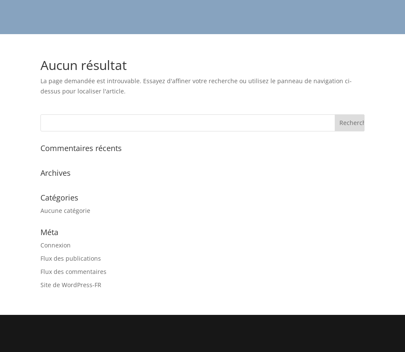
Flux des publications (70, 258)
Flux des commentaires (73, 272)
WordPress (263, 340)
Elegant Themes (179, 340)
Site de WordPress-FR (70, 285)
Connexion (55, 245)
